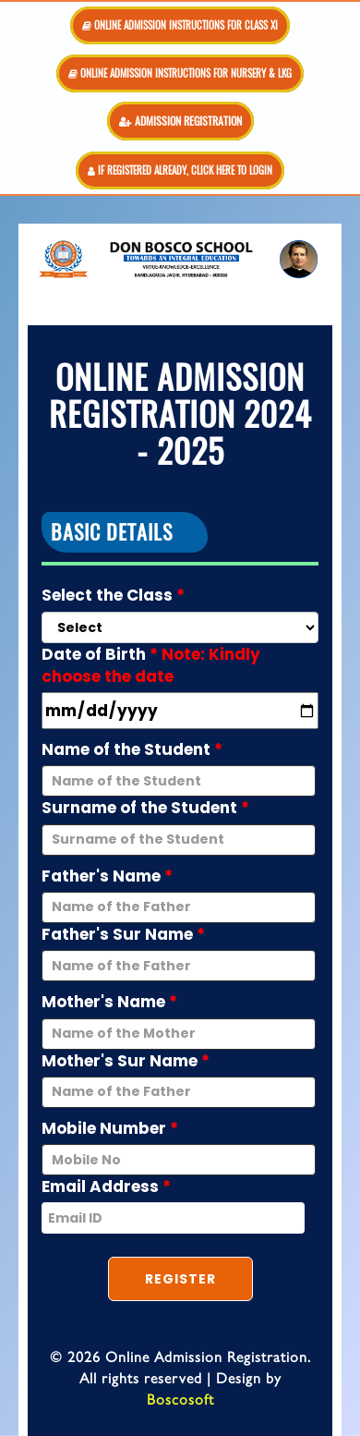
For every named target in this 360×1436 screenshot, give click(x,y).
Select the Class (113, 595)
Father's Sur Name (123, 934)
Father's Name (107, 876)
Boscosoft (180, 1398)
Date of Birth (151, 665)
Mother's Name (109, 1002)
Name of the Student (132, 749)
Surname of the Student (145, 808)
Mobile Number (110, 1128)
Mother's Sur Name (126, 1061)
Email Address (106, 1186)
